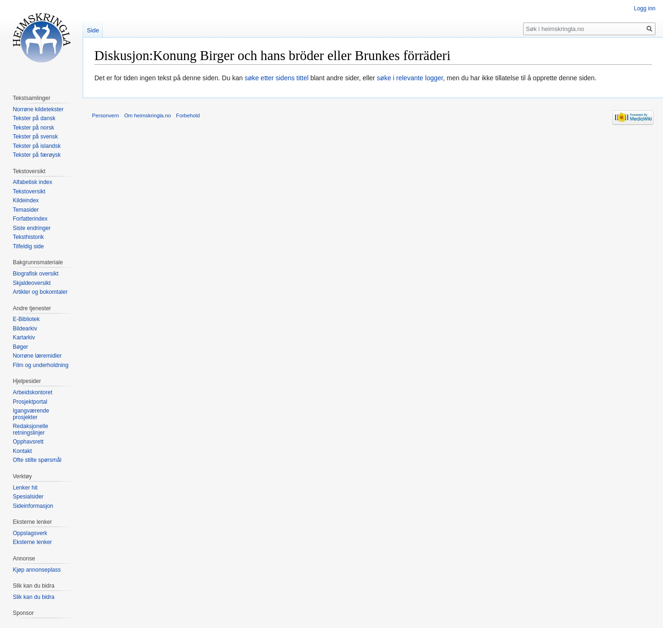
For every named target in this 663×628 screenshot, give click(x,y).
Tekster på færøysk (37, 155)
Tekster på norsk (33, 127)
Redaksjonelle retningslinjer (30, 429)
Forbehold (188, 115)
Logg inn (644, 8)
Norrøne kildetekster (38, 109)
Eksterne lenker (32, 542)
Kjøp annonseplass (37, 570)
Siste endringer (32, 228)
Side (93, 30)
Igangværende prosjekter (31, 414)
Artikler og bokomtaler (40, 292)
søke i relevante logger (410, 78)
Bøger (20, 347)
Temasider (26, 210)
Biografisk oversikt (35, 273)
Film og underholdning (41, 365)
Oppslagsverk (30, 533)
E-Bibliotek (26, 319)
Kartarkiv (24, 337)
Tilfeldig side (28, 246)
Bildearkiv (25, 328)
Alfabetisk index (32, 182)
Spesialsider (28, 496)
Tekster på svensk (35, 136)
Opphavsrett (28, 441)
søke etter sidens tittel (276, 78)
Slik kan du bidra (33, 597)
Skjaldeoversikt (32, 283)
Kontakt (22, 451)
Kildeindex (26, 200)
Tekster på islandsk (37, 146)
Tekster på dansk (34, 118)
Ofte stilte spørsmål (37, 460)
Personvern (105, 115)
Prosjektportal (30, 401)
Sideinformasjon (33, 506)
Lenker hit (25, 487)
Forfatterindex (30, 218)
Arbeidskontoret (32, 392)
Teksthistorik (28, 237)
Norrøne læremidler (37, 355)
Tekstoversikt (29, 191)
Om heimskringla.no (147, 115)
